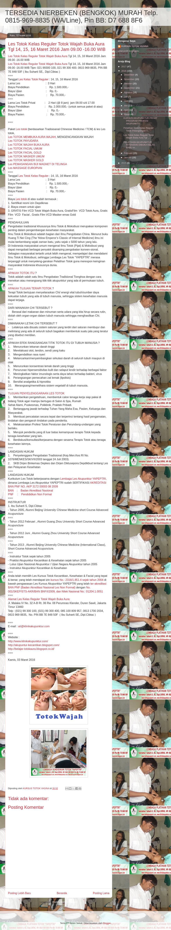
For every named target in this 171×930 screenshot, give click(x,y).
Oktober (128, 83)
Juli (126, 96)
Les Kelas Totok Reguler (33, 79)
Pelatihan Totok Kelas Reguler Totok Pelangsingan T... (138, 129)
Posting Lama (101, 893)
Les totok (21, 129)
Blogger (107, 923)
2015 (124, 163)
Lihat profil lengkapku (128, 51)
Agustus (128, 92)
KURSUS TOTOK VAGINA (134, 46)
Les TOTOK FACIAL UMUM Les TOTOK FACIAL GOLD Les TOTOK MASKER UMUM (26, 152)
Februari (128, 153)
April (126, 110)
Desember (129, 74)
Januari (128, 157)
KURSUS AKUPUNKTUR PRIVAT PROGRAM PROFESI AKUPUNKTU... (140, 121)
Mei (126, 105)
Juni (126, 101)
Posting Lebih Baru (19, 893)
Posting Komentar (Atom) (65, 902)
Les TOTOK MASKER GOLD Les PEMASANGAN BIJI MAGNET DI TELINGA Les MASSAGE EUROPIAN (37, 164)
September (130, 88)
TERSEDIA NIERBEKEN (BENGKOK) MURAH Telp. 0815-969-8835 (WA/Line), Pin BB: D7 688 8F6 (81, 16)
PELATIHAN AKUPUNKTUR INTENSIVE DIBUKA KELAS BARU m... (139, 145)
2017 (124, 66)
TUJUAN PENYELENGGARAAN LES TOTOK (36, 393)
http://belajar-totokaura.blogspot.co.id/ (31, 648)
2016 (124, 71)
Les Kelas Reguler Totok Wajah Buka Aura (37, 56)
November (129, 79)
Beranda (62, 893)
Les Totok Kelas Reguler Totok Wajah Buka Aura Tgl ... (138, 136)
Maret (127, 114)
